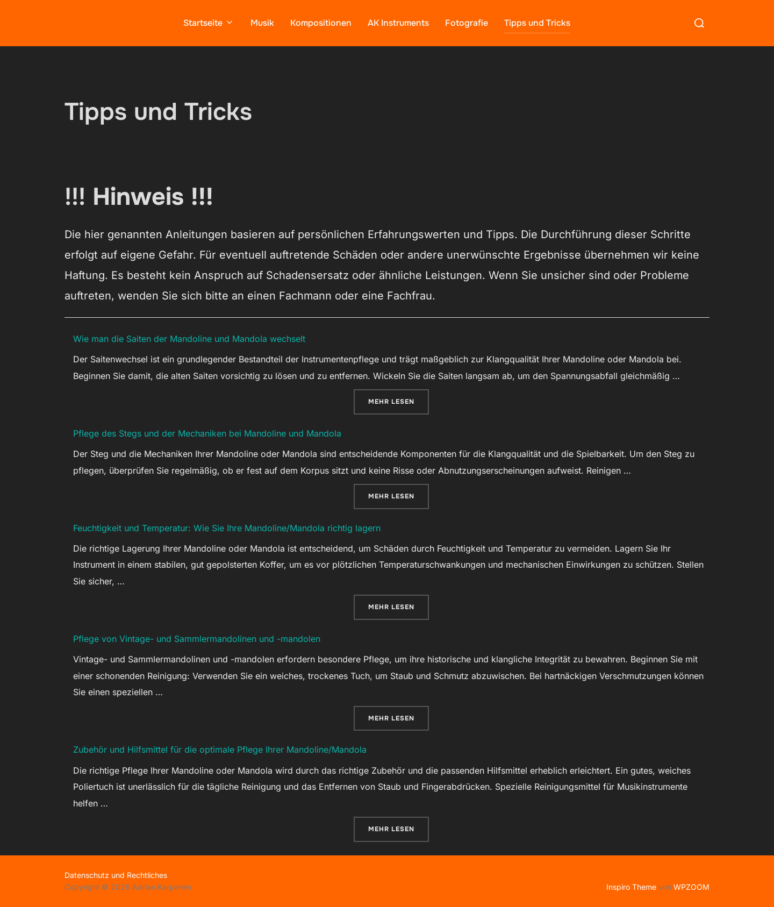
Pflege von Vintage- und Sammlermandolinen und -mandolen (196, 638)
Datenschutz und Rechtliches (115, 874)
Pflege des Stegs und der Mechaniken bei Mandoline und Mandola (207, 432)
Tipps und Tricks (537, 22)
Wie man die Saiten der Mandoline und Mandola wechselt (189, 338)
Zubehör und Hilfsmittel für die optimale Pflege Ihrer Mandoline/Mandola (220, 749)
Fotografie (466, 22)
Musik (262, 22)
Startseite (208, 22)
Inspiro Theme (631, 886)
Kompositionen (321, 22)
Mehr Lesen (398, 400)
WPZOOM (691, 886)
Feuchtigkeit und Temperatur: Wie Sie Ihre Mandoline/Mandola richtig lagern (227, 527)
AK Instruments (398, 22)
